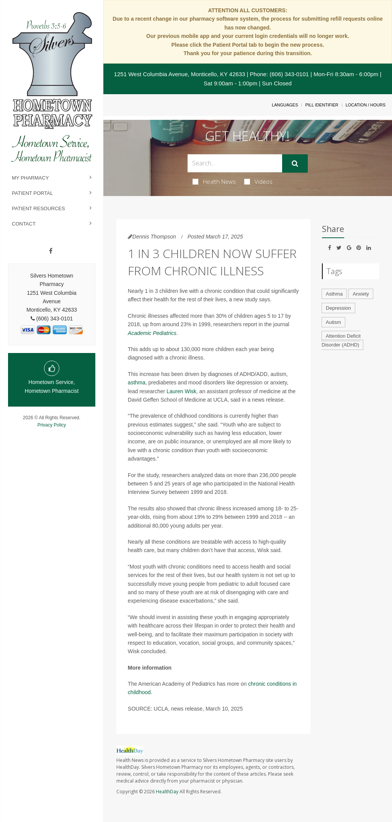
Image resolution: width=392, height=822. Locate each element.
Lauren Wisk (181, 391)
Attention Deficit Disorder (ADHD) (341, 340)
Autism (333, 322)
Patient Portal (32, 193)
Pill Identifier (321, 105)
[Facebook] (50, 251)
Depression (338, 308)
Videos (258, 181)
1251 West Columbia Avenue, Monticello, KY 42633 (179, 74)
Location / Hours (365, 105)
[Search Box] (235, 163)
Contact (24, 224)
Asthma (334, 294)
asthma (136, 382)
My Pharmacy (30, 178)
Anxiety (361, 294)
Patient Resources (38, 208)
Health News (214, 181)
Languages (285, 105)
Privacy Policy (52, 425)
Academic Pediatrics (152, 333)
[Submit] (295, 163)
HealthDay (167, 791)
